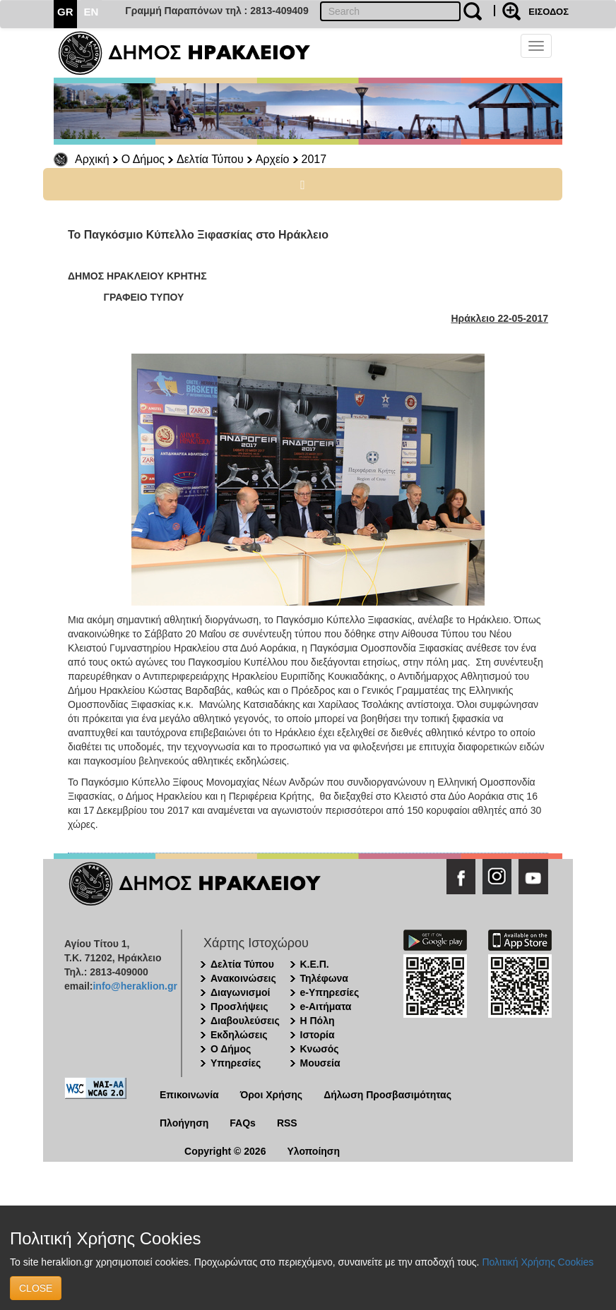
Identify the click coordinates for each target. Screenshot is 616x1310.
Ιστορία (317, 1034)
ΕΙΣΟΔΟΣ (548, 11)
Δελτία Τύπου (210, 159)
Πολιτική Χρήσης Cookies (537, 1262)
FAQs (243, 1123)
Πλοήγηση (184, 1123)
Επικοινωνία (189, 1094)
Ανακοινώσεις (243, 978)
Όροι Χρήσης (271, 1094)
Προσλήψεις (239, 1006)
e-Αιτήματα (326, 1006)
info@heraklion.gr (135, 986)
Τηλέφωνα (324, 978)
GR (65, 12)
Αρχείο (273, 159)
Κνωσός (319, 1048)
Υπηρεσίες (236, 1063)
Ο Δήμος (143, 159)
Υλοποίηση (313, 1151)
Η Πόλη (317, 1020)
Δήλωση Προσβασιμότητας (387, 1094)
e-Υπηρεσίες (330, 992)
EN (91, 12)
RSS (287, 1123)
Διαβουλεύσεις (245, 1020)
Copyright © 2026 (225, 1151)
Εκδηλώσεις (239, 1034)
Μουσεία (320, 1063)
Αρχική (92, 159)
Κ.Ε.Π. (314, 964)
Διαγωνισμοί (240, 992)
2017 (314, 159)
